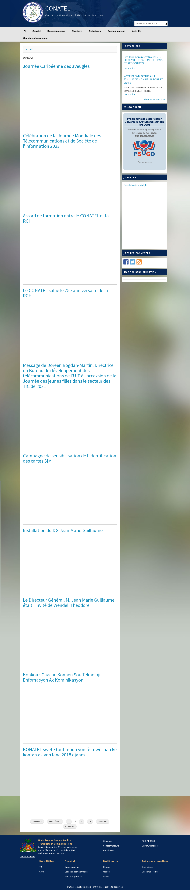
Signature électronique (35, 38)
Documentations (56, 31)
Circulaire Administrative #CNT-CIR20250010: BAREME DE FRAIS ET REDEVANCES (142, 60)
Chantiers (77, 31)
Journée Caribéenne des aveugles (56, 66)
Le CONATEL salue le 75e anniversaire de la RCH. (65, 293)
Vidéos (106, 871)
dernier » (69, 826)
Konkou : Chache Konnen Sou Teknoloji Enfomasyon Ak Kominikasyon (61, 677)
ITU (40, 866)
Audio (106, 876)
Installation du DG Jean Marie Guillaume (63, 530)
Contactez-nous (27, 856)
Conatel (36, 31)
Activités (136, 31)
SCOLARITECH (148, 841)
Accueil (28, 49)
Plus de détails (145, 162)
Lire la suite (129, 68)
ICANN (41, 871)
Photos (106, 866)
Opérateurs (95, 31)
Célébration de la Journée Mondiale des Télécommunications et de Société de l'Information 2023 (62, 140)
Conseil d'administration (76, 871)
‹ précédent (55, 821)
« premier (37, 821)
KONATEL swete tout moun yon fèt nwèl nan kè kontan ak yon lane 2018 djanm (70, 752)
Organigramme (72, 866)
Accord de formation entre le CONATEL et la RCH (66, 218)
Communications (150, 845)
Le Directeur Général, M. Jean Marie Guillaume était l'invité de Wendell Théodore (69, 602)
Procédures (109, 850)
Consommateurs (116, 31)
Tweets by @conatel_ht (135, 185)
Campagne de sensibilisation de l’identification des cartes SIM (69, 458)
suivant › (102, 821)
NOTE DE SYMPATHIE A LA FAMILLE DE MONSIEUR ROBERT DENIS (143, 79)
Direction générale (73, 876)
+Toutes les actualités (155, 99)
